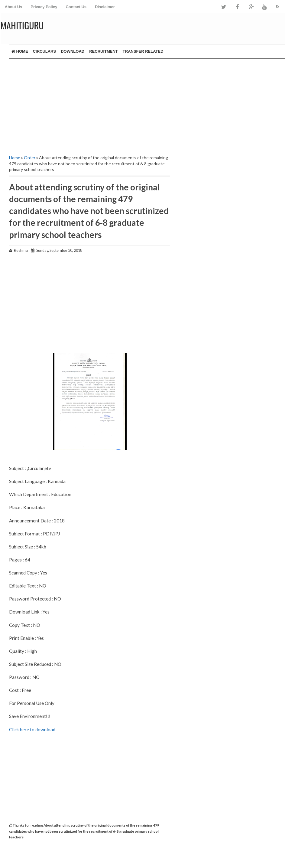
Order (29, 157)
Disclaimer (105, 7)
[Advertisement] (85, 101)
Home (19, 51)
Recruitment (103, 51)
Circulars (44, 51)
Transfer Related (143, 51)
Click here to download (32, 729)
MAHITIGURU (22, 25)
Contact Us (76, 7)
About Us (13, 7)
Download (72, 51)
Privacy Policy (44, 7)
